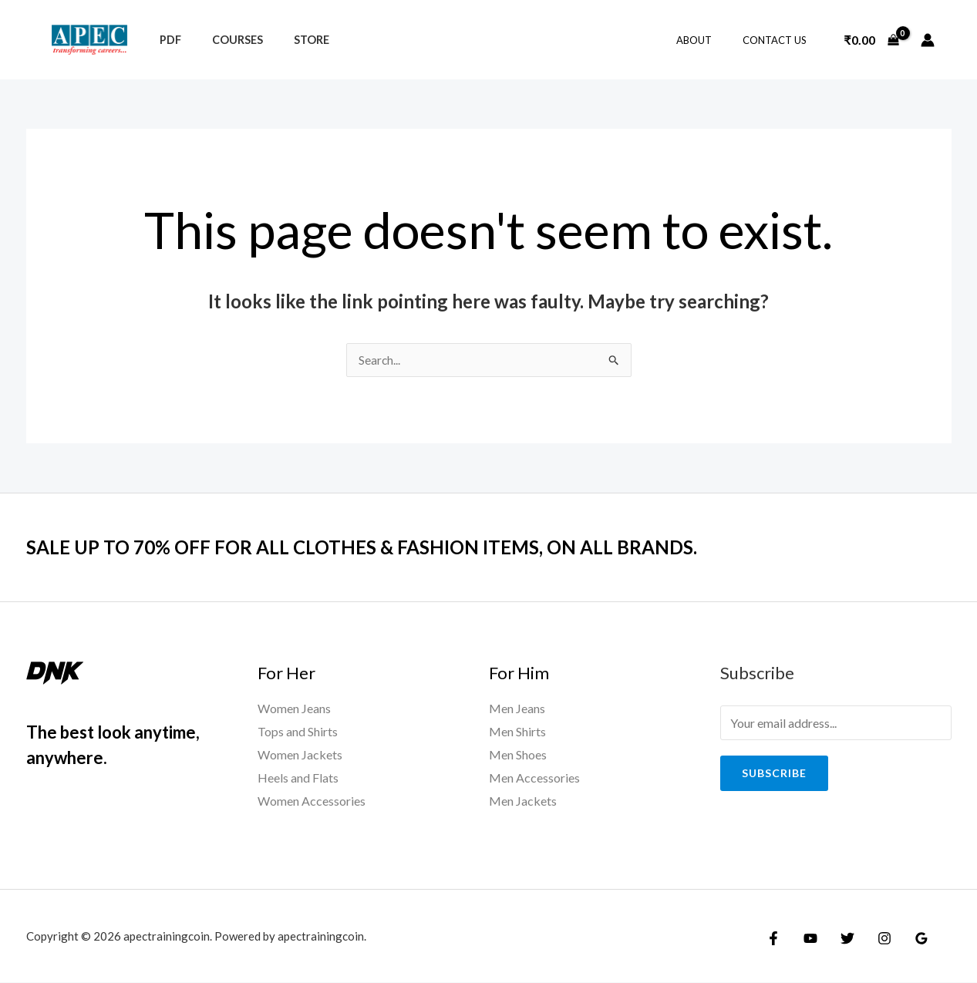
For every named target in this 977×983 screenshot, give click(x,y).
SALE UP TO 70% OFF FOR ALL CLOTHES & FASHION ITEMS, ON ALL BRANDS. (384, 547)
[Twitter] (840, 938)
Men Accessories (534, 777)
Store (290, 39)
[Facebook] (773, 938)
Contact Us (780, 40)
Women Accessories (312, 800)
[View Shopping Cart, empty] (871, 40)
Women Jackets (300, 755)
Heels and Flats (298, 777)
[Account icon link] (928, 40)
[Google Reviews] (906, 938)
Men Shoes (518, 755)
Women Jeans (294, 709)
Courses (224, 39)
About (710, 40)
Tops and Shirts (298, 732)
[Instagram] (873, 938)
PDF (166, 39)
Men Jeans (517, 709)
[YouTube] (807, 938)
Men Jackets (523, 800)
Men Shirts (517, 732)
